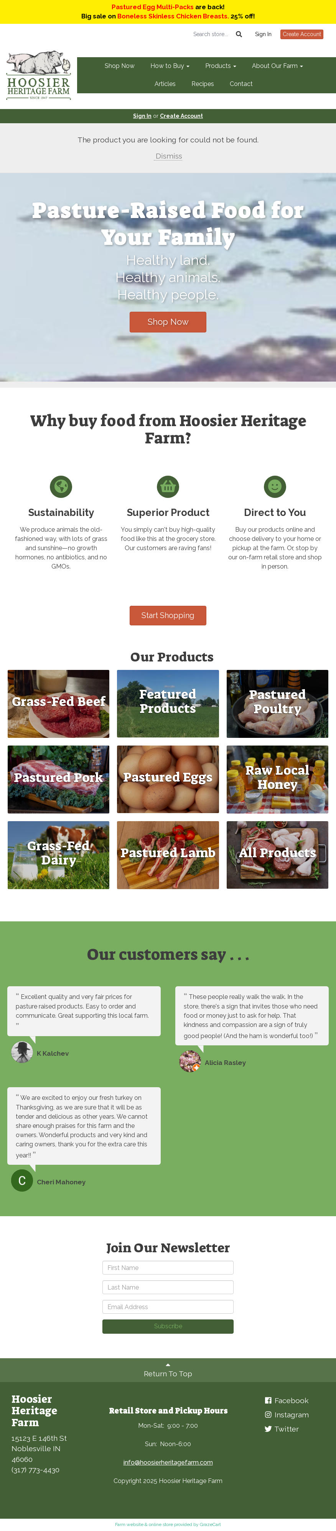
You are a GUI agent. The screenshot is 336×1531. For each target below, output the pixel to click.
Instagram (286, 1414)
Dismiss (168, 156)
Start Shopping (168, 615)
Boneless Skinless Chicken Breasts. (173, 16)
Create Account (302, 34)
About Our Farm (277, 65)
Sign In (263, 34)
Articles (165, 84)
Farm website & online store (144, 1524)
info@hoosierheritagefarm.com (168, 1462)
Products (220, 65)
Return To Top (168, 1369)
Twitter (281, 1429)
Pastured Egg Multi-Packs (153, 7)
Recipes (202, 84)
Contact (241, 84)
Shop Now (120, 65)
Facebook (286, 1400)
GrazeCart (210, 1524)
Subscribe (168, 1326)
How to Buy (169, 65)
